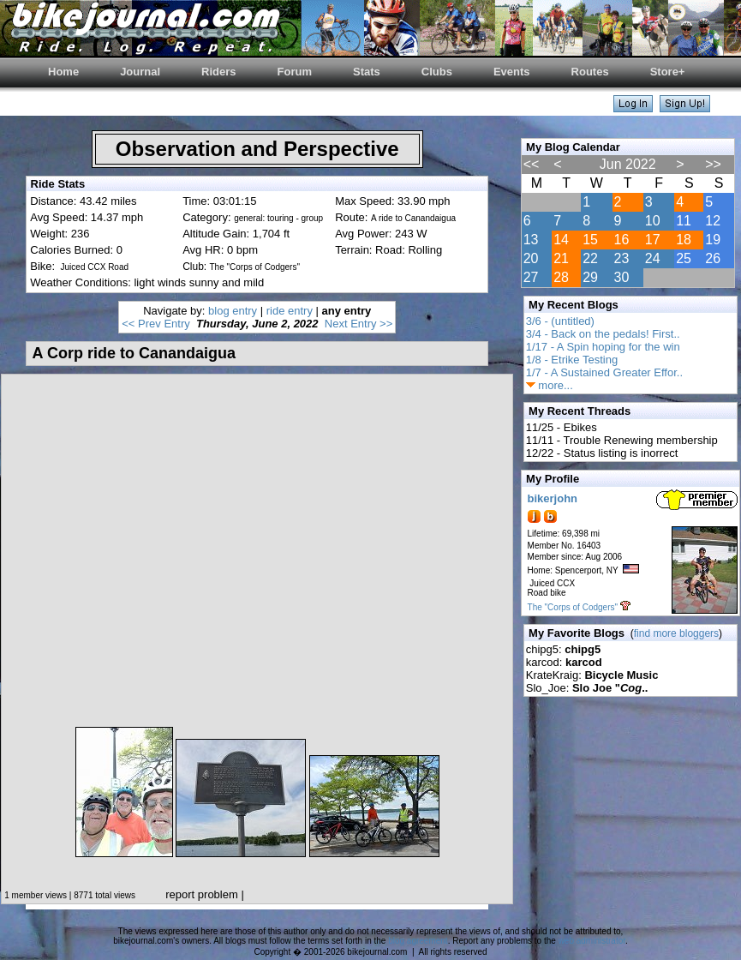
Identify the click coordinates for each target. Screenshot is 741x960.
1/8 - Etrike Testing (572, 359)
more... (549, 385)
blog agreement (418, 940)
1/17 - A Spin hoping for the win (603, 346)
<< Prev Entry (155, 323)
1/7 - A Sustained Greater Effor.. (604, 372)
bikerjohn (553, 498)
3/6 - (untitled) (560, 321)
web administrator (592, 940)
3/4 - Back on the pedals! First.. (603, 333)
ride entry (289, 310)
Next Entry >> (358, 323)
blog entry (232, 310)
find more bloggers (676, 633)
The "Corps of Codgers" (573, 607)
